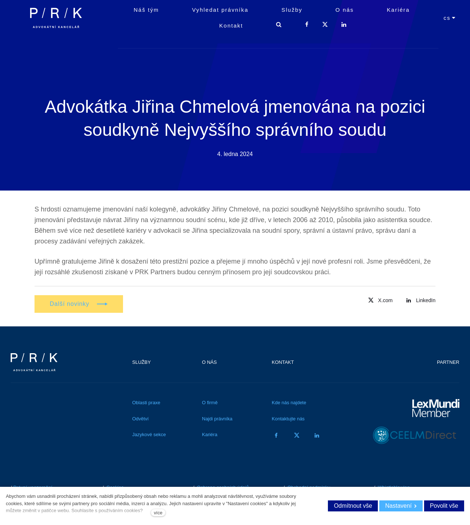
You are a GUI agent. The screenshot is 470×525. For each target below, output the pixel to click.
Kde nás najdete (289, 404)
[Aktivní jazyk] (449, 34)
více (158, 512)
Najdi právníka (217, 420)
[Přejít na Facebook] (276, 437)
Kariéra (209, 436)
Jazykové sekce (149, 436)
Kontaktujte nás (288, 420)
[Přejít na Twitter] (379, 301)
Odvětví (140, 420)
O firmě (210, 404)
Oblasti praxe (146, 404)
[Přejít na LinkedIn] (419, 301)
